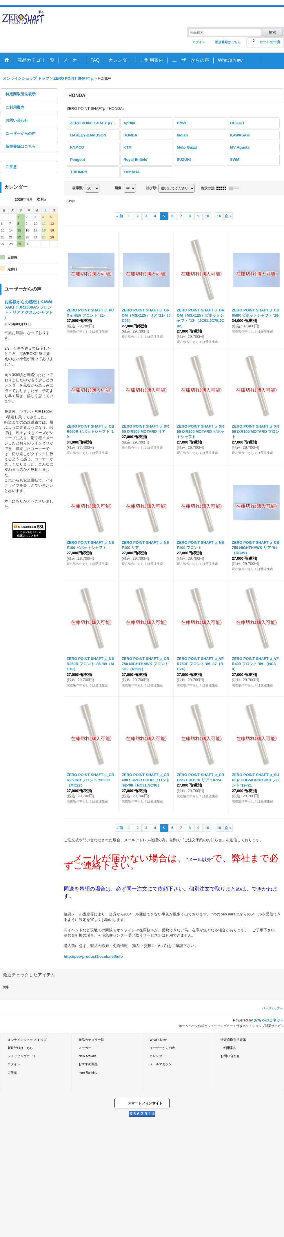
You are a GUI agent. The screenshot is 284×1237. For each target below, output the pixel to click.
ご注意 (11, 167)
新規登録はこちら (228, 42)
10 (207, 216)
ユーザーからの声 (21, 133)
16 (219, 216)
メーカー (85, 1048)
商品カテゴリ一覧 (91, 1039)
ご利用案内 (15, 107)
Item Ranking (88, 1072)
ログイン (198, 42)
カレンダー (157, 1056)
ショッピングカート (22, 1056)
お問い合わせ (17, 120)
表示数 (78, 188)
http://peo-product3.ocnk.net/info (93, 956)
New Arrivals (87, 1056)
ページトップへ (272, 1008)
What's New (158, 1039)
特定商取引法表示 (21, 94)
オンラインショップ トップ (27, 1039)
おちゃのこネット (269, 1020)
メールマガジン (161, 1064)
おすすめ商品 (88, 1064)
